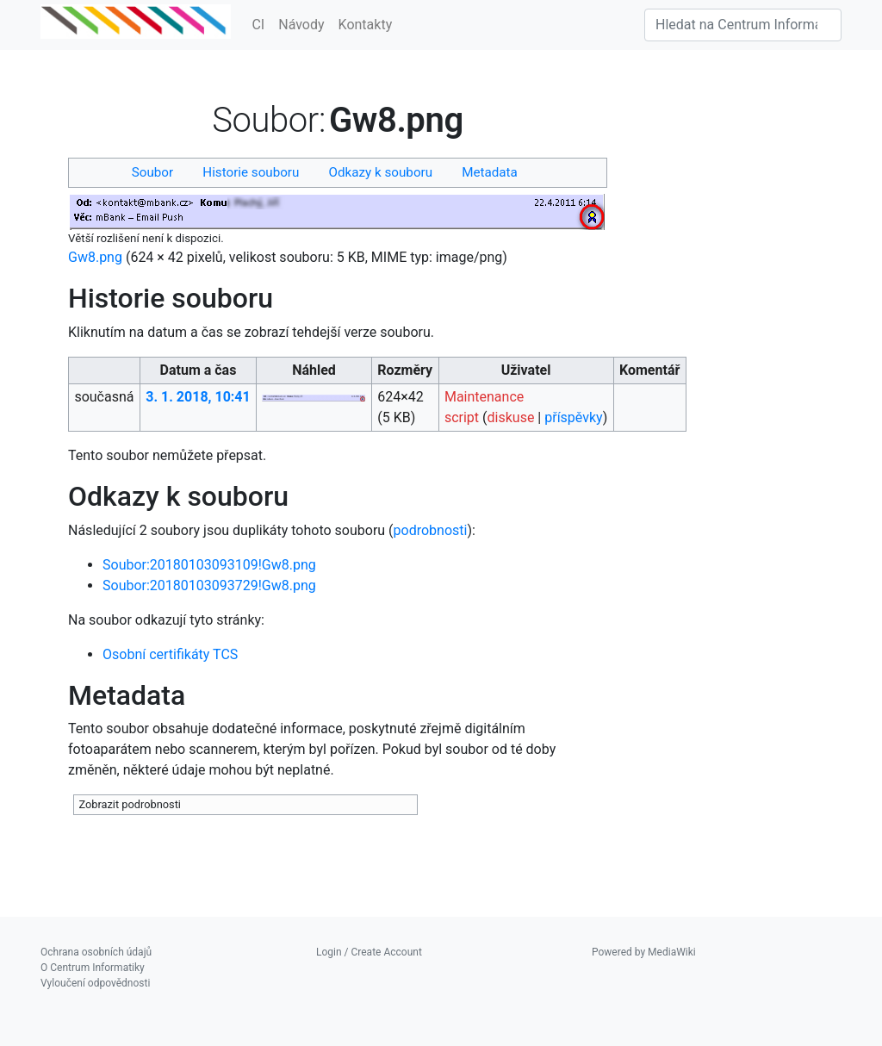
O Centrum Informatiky (92, 968)
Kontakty (366, 24)
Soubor (152, 172)
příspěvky (573, 417)
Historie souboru (250, 172)
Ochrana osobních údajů (96, 952)
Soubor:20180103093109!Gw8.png (209, 565)
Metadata (490, 172)
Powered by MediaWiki (644, 952)
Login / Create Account (369, 952)
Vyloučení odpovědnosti (95, 983)
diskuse (511, 417)
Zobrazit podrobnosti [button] (129, 804)
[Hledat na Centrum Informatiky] (743, 25)
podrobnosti (431, 530)
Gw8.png (95, 257)
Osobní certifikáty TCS (170, 654)
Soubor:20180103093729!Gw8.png (209, 585)
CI (258, 24)
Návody (301, 24)
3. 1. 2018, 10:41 (198, 397)
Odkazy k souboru (381, 172)
